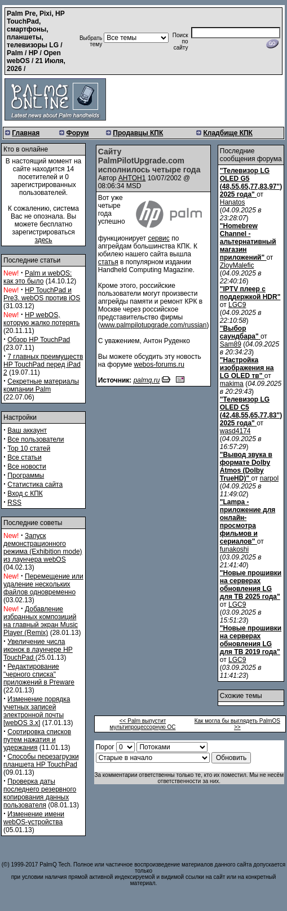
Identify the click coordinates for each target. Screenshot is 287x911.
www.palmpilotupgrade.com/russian (153, 325)
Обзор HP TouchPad (38, 340)
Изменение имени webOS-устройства (33, 818)
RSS (14, 502)
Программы (25, 475)
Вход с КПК (24, 493)
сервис (158, 238)
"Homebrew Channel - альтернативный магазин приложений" (248, 241)
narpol (269, 478)
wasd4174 (235, 431)
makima (232, 384)
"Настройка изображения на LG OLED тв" (247, 368)
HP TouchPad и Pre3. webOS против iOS (41, 294)
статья (108, 262)
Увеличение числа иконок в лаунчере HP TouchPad (38, 649)
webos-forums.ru (159, 364)
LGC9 (237, 305)
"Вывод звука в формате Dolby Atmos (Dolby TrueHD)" (246, 466)
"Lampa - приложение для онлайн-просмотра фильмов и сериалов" (248, 521)
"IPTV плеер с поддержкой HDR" (250, 293)
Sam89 (230, 344)
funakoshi (234, 549)
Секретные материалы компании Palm (41, 385)
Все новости (26, 466)
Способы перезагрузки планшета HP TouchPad (41, 760)
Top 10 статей (28, 448)
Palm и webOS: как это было (37, 277)
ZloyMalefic (237, 265)
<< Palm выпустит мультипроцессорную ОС (143, 724)
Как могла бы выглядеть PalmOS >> (237, 724)
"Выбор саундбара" (239, 332)
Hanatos (232, 202)
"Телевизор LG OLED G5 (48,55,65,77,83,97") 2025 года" (251, 182)
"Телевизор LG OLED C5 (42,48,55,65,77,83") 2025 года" (251, 411)
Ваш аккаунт (27, 430)
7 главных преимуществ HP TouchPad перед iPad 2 (43, 364)
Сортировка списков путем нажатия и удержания (37, 740)
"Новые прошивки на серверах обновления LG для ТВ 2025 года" (250, 585)
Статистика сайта (35, 484)
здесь (43, 240)
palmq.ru (147, 380)
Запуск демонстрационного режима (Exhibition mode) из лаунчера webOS (42, 547)
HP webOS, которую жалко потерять (41, 319)
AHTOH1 (131, 178)
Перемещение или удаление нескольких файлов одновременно (43, 584)
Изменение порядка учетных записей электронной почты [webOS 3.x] (36, 711)
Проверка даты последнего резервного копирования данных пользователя (39, 793)
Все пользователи (35, 439)
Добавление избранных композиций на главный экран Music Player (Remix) (40, 621)
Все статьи (24, 457)
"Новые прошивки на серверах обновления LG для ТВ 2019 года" (250, 640)
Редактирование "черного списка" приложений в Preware (38, 674)
